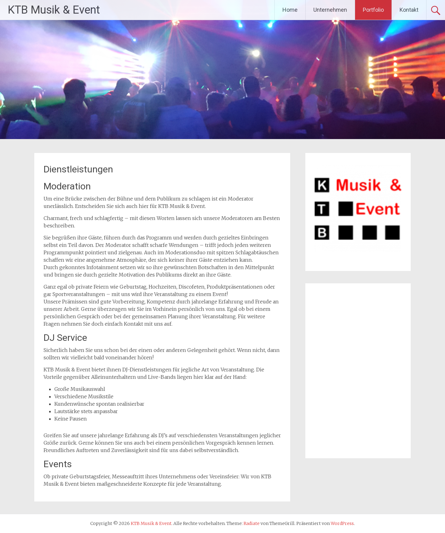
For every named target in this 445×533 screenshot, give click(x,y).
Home (290, 9)
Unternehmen (330, 9)
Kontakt (409, 9)
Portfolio (373, 9)
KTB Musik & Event (54, 9)
